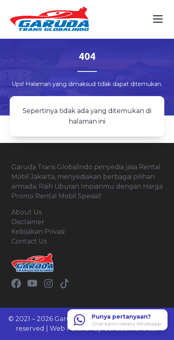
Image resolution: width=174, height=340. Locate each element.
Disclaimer (27, 222)
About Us (26, 212)
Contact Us (29, 241)
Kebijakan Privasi (38, 231)
